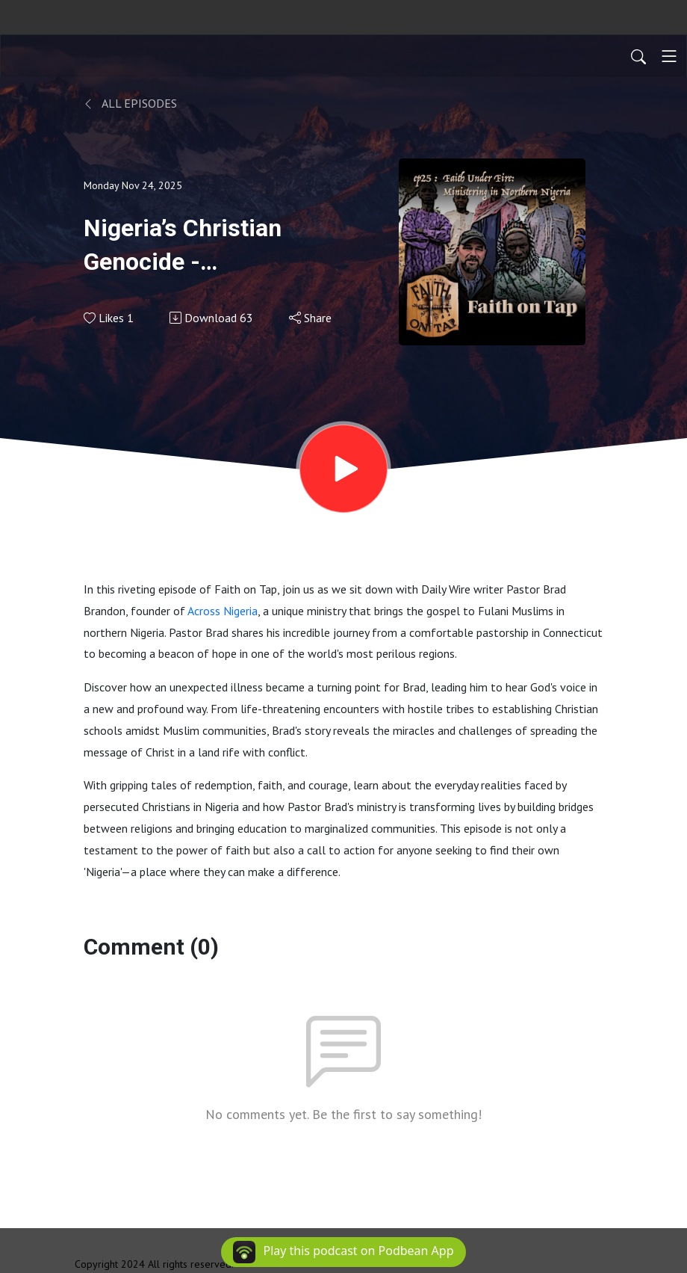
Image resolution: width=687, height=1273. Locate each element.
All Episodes (130, 103)
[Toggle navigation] (669, 56)
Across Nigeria (222, 610)
